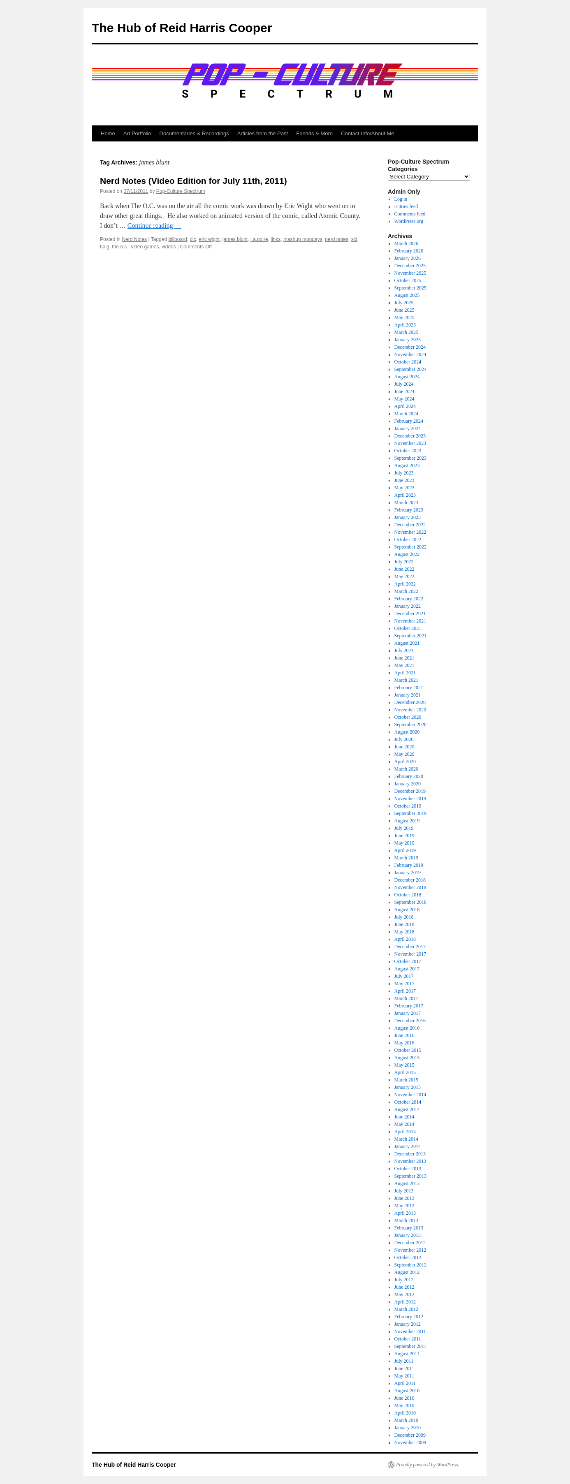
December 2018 (410, 880)
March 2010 (406, 1420)
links (275, 239)
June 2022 (404, 569)
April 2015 (405, 1072)
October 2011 (407, 1339)
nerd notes (336, 239)
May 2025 (404, 317)
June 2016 (404, 1035)
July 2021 (404, 650)
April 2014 (405, 1131)
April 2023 (405, 495)
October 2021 (408, 628)
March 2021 (406, 680)
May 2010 (404, 1405)
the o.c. (120, 247)
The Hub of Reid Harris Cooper (182, 28)
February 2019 (408, 865)
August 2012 (407, 1272)
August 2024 (407, 377)
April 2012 (405, 1302)
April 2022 (405, 584)
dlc (193, 239)
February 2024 (408, 421)
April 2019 (405, 850)
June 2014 (404, 1117)
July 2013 (404, 1191)
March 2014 (406, 1139)
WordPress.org (408, 221)
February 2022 (408, 599)
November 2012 (410, 1250)
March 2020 (406, 769)
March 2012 (406, 1309)
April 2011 (405, 1383)
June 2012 (404, 1287)
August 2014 (407, 1109)
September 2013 (410, 1176)
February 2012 (408, 1317)
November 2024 (410, 354)
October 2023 (408, 451)
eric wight (209, 239)
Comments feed (410, 214)
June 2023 (404, 480)
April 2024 (405, 406)
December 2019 (410, 791)
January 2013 (407, 1235)
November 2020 (410, 710)
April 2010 (405, 1413)
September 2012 (410, 1265)
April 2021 (405, 673)
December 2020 (410, 702)
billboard (177, 239)
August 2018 (407, 909)
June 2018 (404, 924)
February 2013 (408, 1228)
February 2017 (408, 1006)
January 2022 (407, 606)
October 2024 (408, 362)
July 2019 (404, 828)
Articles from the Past (262, 133)
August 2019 (407, 821)
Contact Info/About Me (367, 133)
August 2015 (407, 1057)
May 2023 (404, 488)
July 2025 (404, 303)
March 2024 (406, 414)
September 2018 (410, 902)
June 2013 (404, 1198)
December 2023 (410, 436)
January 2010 (407, 1428)
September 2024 (410, 369)
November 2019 (410, 798)
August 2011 (406, 1354)
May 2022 (404, 576)
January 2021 (407, 695)
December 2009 (410, 1435)
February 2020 (408, 776)
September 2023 (410, 458)
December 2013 (410, 1154)
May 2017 (404, 983)
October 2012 (408, 1257)
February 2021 (408, 687)
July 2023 (404, 473)
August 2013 (407, 1183)
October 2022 (408, 539)
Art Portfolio (137, 133)
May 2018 (404, 932)
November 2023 (410, 443)
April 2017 (405, 991)
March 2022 (406, 591)
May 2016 (404, 1043)
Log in (401, 199)
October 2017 (408, 961)
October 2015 (408, 1050)
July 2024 (404, 384)
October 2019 (408, 806)
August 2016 (407, 1028)
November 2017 (410, 954)
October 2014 (408, 1102)
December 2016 (410, 1020)
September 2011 (410, 1346)
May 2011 (404, 1376)
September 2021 (410, 636)
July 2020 (404, 739)
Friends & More (314, 133)
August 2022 (407, 554)
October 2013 (408, 1168)
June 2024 (404, 391)
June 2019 (404, 835)
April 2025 (405, 325)
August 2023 (407, 465)
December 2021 (410, 613)
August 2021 (407, 643)
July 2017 (404, 976)
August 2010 (407, 1391)
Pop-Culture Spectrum (180, 191)
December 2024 (410, 347)
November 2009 (410, 1442)
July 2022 (404, 562)
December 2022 (410, 525)
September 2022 (410, 547)
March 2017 (406, 998)
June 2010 (404, 1398)
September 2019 (410, 813)
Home (108, 133)
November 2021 (410, 621)
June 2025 (404, 310)
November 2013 (410, 1161)
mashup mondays (302, 239)
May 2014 (404, 1124)
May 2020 (404, 754)
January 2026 (407, 258)
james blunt (235, 239)
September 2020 (410, 724)
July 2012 (404, 1280)
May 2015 (404, 1065)
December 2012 (410, 1243)
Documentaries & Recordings (194, 133)
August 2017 (407, 969)
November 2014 (410, 1094)
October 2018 (408, 895)
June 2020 (404, 747)
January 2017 (407, 1013)
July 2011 (404, 1361)
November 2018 (410, 887)
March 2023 (406, 502)
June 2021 (404, 658)
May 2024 (404, 399)
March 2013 (406, 1220)
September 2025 (410, 288)
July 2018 (404, 917)
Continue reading (154, 225)
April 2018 (405, 939)
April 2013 (405, 1213)
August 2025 (407, 295)
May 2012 (404, 1294)
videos (169, 247)
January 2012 (407, 1324)
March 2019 (406, 858)
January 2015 (407, 1087)
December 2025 (410, 266)
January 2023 (407, 517)
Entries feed (406, 206)
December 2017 (410, 946)
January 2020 (407, 784)
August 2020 (407, 732)
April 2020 (405, 761)
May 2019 (404, 843)
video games (145, 247)
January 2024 (407, 428)
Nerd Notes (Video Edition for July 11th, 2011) (193, 180)
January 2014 (407, 1146)
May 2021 (404, 665)
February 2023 (408, 510)
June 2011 (404, 1368)
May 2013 (404, 1205)
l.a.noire (259, 239)
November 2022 (410, 532)
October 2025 (408, 280)
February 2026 (408, 251)
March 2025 (406, 332)
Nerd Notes (134, 239)
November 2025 (410, 273)
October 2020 (408, 717)
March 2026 (406, 243)
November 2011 (410, 1331)
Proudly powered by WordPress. (427, 1465)
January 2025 (407, 340)
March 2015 (406, 1080)
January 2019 (407, 872)
